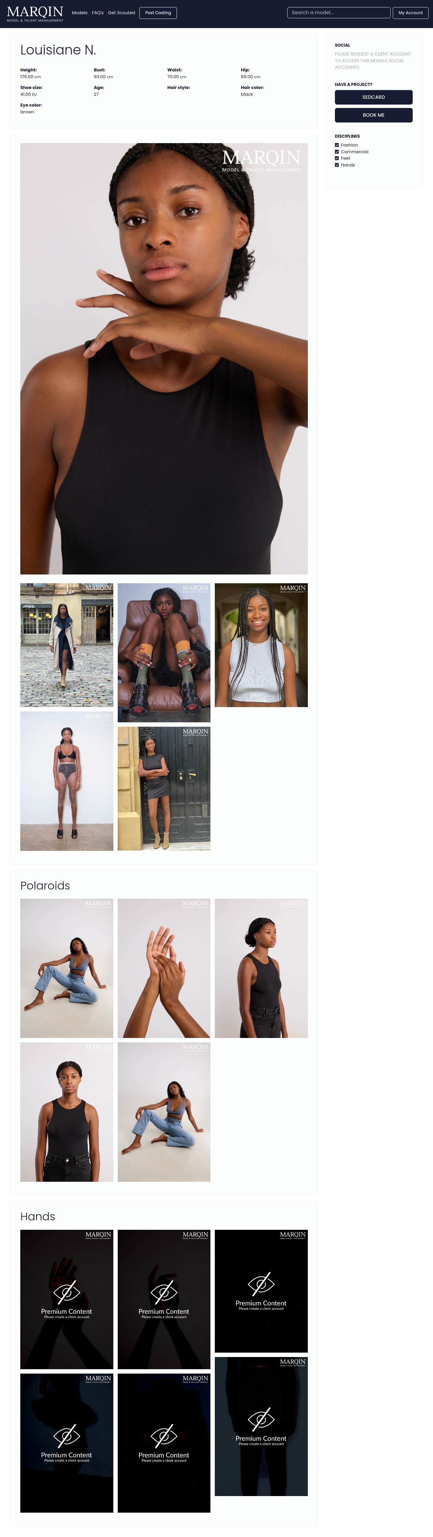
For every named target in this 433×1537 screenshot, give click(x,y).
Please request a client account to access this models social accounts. (373, 60)
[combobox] (339, 12)
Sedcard (374, 97)
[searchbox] (339, 12)
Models (80, 12)
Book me (374, 115)
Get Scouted (121, 12)
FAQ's (98, 12)
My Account (411, 13)
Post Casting (158, 13)
